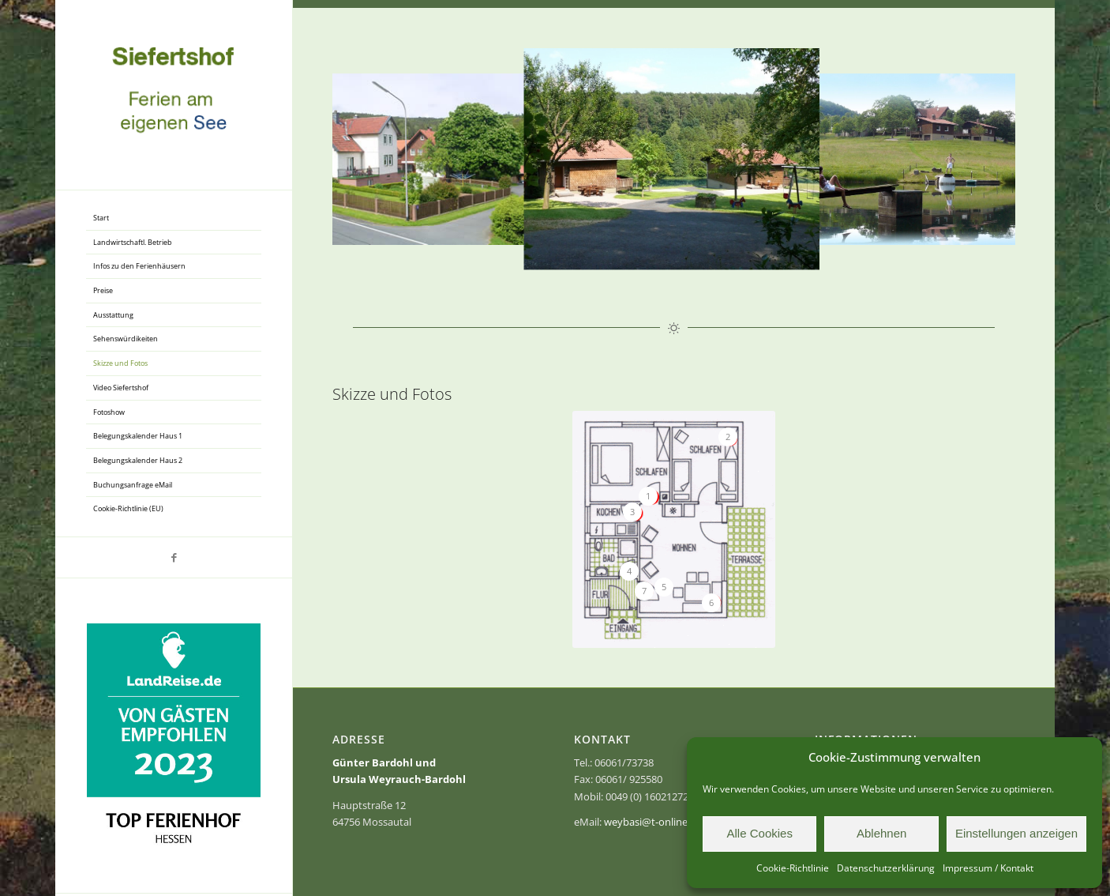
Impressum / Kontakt (988, 868)
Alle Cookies (760, 833)
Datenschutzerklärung (886, 868)
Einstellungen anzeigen (1016, 833)
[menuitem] (173, 218)
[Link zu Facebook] (173, 557)
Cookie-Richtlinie (792, 868)
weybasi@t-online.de (653, 822)
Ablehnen (881, 833)
